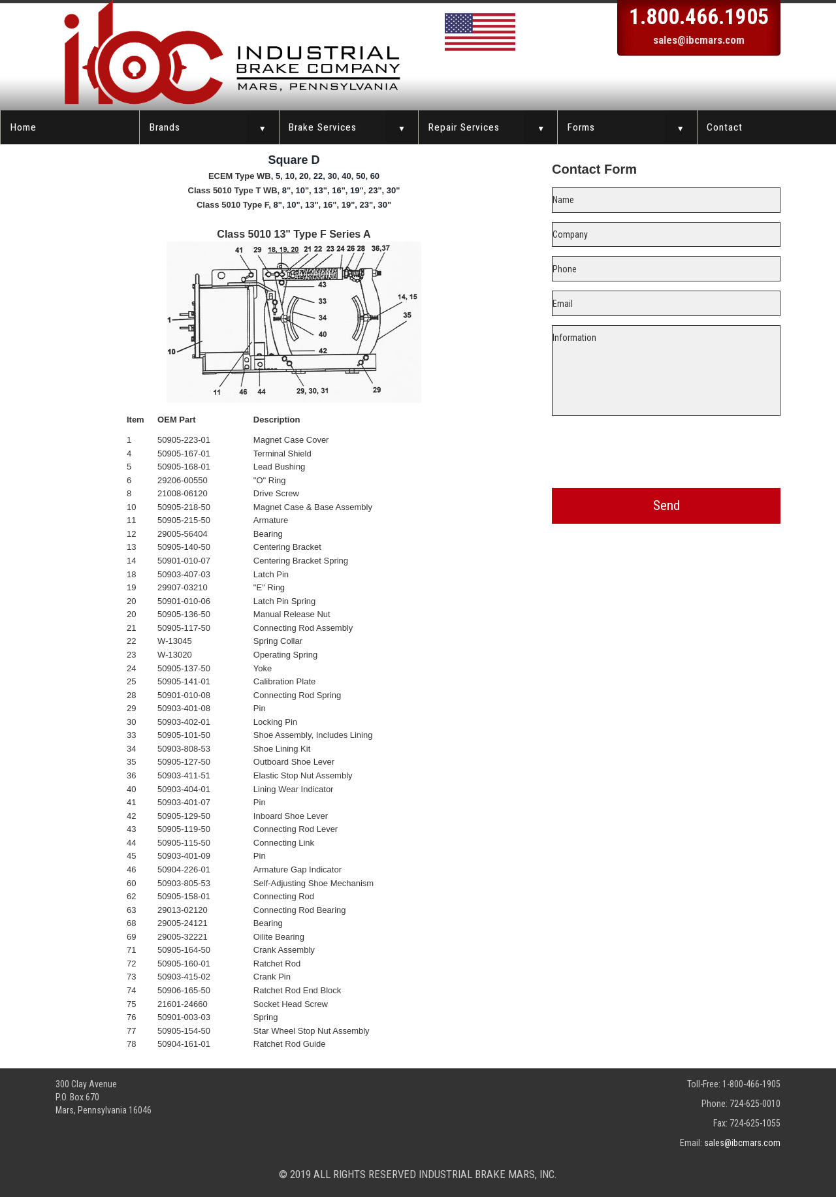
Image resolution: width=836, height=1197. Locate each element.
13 (318, 190)
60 (374, 176)
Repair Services (464, 127)
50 (360, 176)
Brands (165, 127)
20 (303, 176)
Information (666, 370)
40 (346, 176)
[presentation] (666, 449)
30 (332, 176)
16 (336, 190)
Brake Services (323, 127)
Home (23, 127)
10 (289, 176)
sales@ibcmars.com (699, 39)
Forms (581, 127)
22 (318, 176)
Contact (725, 127)
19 (354, 190)
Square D (293, 160)
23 (373, 190)
